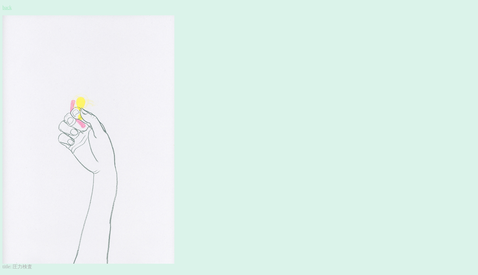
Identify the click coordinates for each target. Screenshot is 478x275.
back (7, 7)
